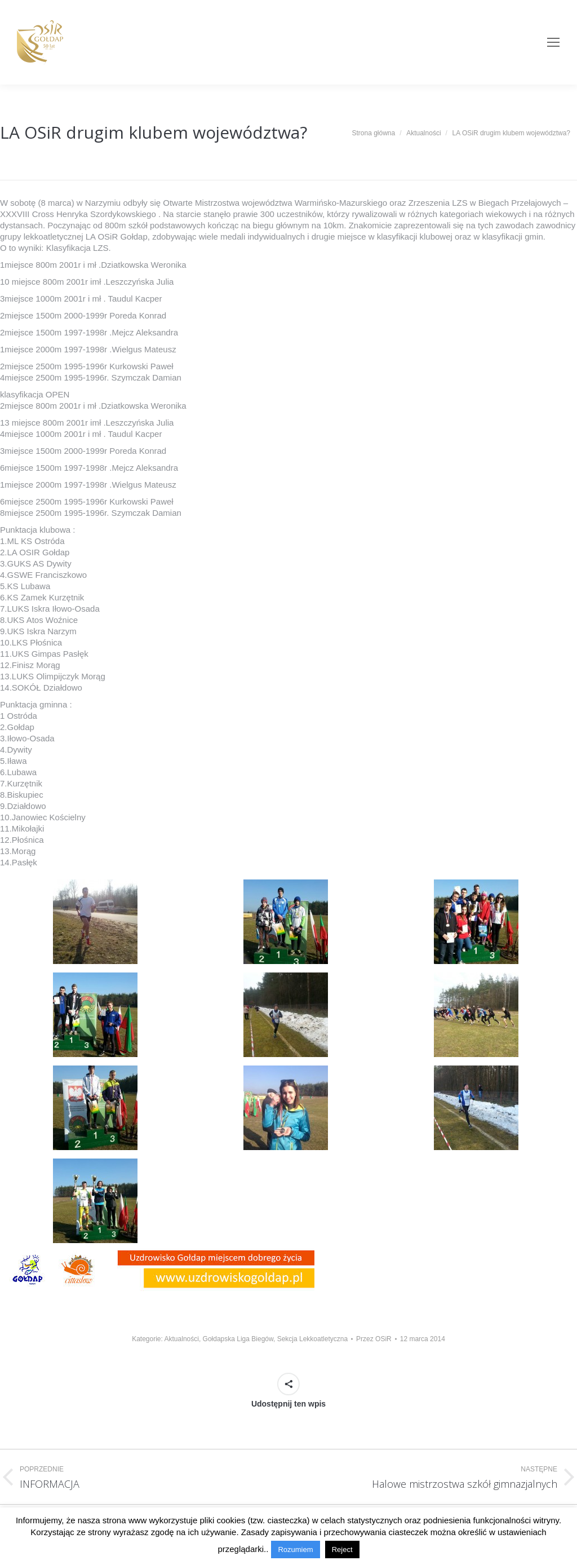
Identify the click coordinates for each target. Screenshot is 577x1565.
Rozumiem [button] (295, 1549)
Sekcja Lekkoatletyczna (312, 1339)
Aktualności (182, 1339)
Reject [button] (342, 1549)
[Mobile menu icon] (553, 42)
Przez (374, 1339)
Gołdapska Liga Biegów (238, 1339)
